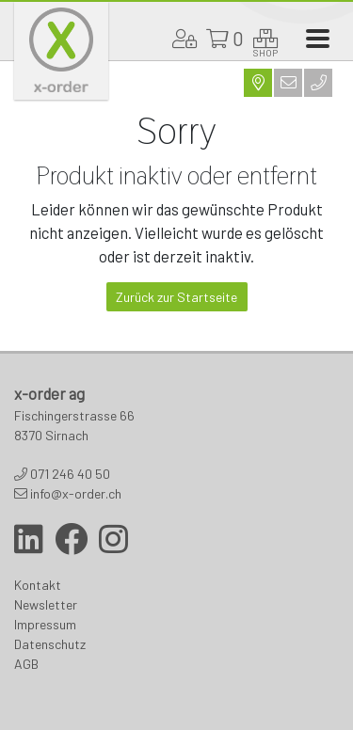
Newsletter (45, 604)
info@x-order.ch (75, 493)
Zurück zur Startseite (176, 297)
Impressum (45, 624)
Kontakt (37, 585)
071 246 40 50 (70, 474)
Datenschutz (50, 644)
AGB (26, 664)
